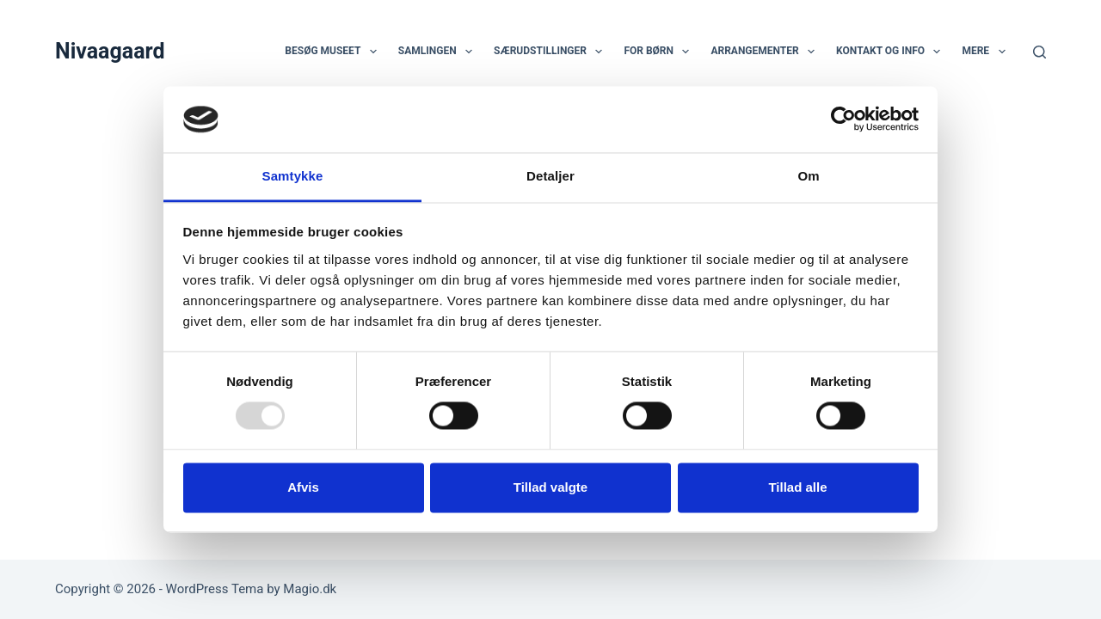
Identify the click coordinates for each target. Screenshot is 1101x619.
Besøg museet (334, 51)
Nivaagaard (110, 51)
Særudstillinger (551, 51)
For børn (660, 51)
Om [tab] (808, 176)
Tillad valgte (550, 487)
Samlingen (438, 51)
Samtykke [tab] (292, 176)
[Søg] (1039, 52)
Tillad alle (797, 487)
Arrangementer (765, 51)
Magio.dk (309, 589)
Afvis (303, 487)
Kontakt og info (891, 51)
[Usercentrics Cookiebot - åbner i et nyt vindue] (843, 119)
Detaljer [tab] (550, 176)
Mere (987, 51)
